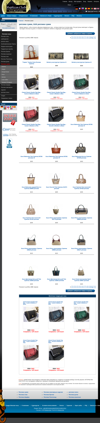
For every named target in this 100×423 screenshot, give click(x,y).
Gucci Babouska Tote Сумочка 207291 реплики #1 (81, 125)
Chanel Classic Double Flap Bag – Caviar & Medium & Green (81, 93)
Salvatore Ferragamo (6, 82)
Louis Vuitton (4, 79)
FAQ (73, 16)
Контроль (96, 1)
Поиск (3, 20)
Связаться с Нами (45, 16)
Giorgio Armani (5, 71)
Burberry (3, 66)
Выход (70, 1)
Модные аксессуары (6, 46)
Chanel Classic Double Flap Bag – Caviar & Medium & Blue (56, 93)
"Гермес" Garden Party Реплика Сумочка (31, 63)
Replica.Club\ (48, 410)
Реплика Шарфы (5, 85)
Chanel (3, 69)
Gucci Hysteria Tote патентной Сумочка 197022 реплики (31, 218)
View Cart (90, 11)
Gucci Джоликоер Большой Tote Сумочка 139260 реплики (56, 279)
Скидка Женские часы (12, 405)
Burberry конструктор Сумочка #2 (82, 62)
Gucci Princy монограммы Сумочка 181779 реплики (56, 218)
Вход (85, 1)
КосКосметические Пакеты (8, 44)
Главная (65, 1)
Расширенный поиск (8, 28)
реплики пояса (5, 92)
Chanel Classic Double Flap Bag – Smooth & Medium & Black (56, 125)
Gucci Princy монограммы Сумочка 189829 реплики (31, 249)
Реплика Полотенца (6, 59)
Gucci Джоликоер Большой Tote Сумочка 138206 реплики (31, 279)
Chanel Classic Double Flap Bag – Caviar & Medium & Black (31, 93)
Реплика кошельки (6, 54)
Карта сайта (78, 405)
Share (69, 5)
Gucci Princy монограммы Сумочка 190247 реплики (81, 249)
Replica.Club (61, 410)
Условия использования (49, 405)
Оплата (67, 16)
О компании (34, 16)
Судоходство (58, 16)
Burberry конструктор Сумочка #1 (56, 62)
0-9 (65, 408)
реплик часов (4, 41)
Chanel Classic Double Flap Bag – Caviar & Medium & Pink (31, 125)
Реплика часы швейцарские (5, 38)
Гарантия (69, 405)
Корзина (90, 1)
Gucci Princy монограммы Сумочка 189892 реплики (56, 249)
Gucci (2, 74)
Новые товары (11, 16)
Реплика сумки (23, 392)
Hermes (3, 77)
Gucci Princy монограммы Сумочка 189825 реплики (81, 218)
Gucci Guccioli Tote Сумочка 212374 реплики (56, 187)
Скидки (3, 95)
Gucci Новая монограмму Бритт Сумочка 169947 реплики (81, 279)
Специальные (23, 16)
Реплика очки (5, 56)
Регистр (79, 16)
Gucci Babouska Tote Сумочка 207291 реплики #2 (31, 157)
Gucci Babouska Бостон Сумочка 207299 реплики (81, 157)
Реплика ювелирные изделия (6, 89)
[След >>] (92, 37)
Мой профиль (77, 1)
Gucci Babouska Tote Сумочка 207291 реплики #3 (57, 157)
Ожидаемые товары (6, 98)
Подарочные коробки (7, 49)
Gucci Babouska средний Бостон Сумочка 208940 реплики (31, 187)
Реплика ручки (5, 61)
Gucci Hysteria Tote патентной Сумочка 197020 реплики (81, 187)
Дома (3, 16)
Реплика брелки (5, 51)
